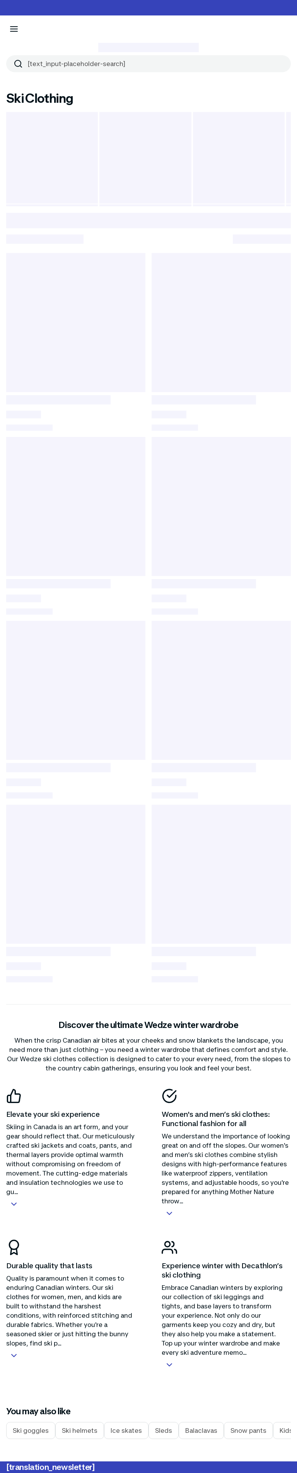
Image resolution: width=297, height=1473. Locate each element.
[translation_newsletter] (50, 1467)
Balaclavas (201, 1430)
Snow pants (248, 1430)
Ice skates (126, 1430)
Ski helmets (79, 1430)
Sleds (163, 1430)
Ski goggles (31, 1430)
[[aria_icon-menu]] (14, 29)
